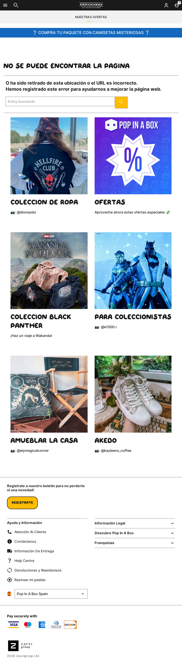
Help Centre (20, 560)
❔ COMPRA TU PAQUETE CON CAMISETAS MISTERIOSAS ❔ (91, 32)
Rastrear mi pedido (26, 579)
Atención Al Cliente (26, 531)
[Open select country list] (51, 594)
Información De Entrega (30, 551)
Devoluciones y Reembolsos (34, 570)
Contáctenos (21, 541)
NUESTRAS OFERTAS (91, 17)
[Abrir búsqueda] (15, 5)
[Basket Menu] (177, 5)
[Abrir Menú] (5, 5)
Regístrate (22, 503)
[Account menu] (166, 5)
